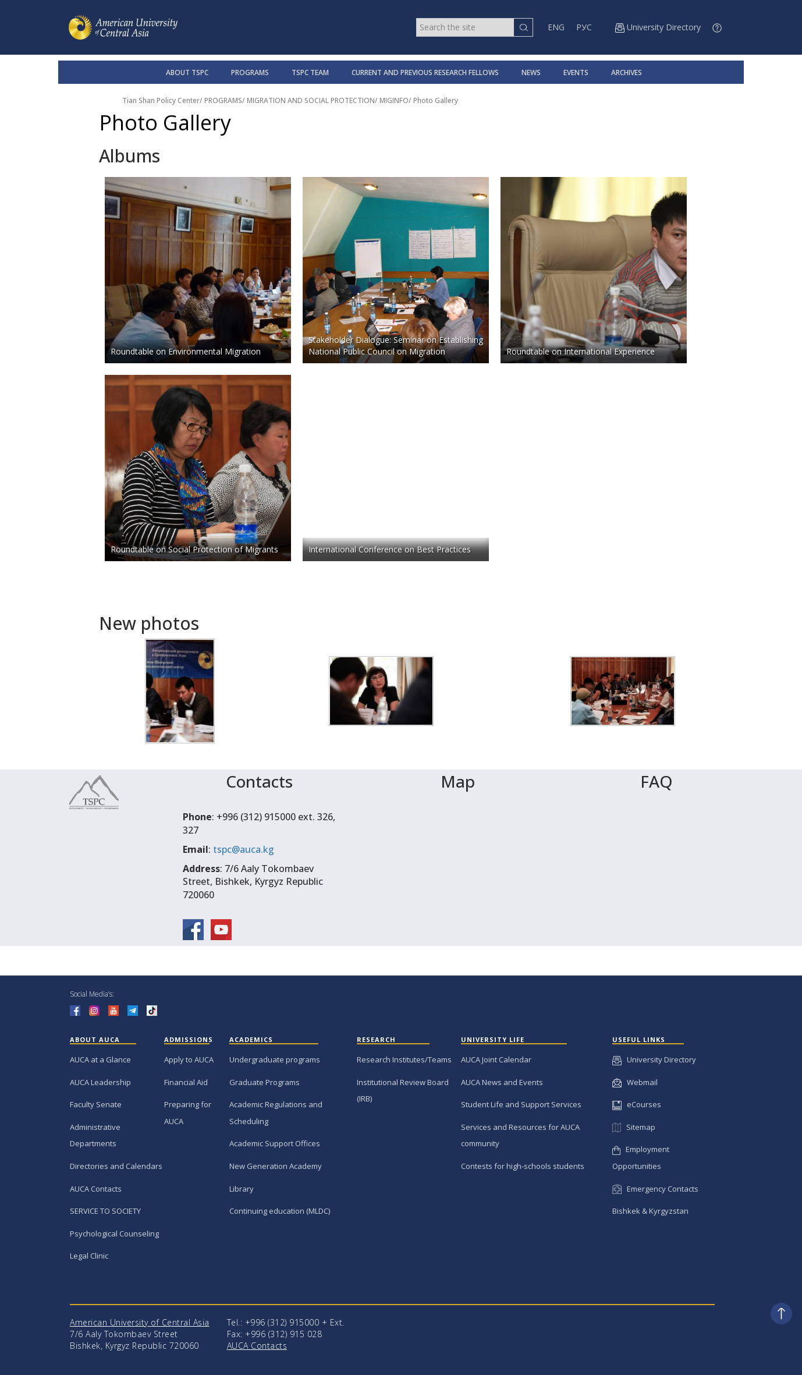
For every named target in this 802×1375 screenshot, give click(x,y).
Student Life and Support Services (521, 1104)
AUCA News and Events (502, 1082)
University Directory (654, 1059)
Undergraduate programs (274, 1059)
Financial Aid (186, 1082)
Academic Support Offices (274, 1143)
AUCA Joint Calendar (496, 1059)
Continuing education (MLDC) (279, 1211)
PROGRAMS (250, 72)
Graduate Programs (264, 1082)
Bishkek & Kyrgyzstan (650, 1211)
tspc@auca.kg (243, 849)
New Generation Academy (275, 1166)
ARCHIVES (626, 72)
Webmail (635, 1082)
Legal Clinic (89, 1255)
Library (241, 1188)
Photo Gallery (435, 100)
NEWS (531, 72)
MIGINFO (394, 100)
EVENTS (575, 72)
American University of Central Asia (140, 1322)
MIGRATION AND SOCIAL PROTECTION (311, 100)
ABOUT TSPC (187, 72)
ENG (556, 27)
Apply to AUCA (189, 1059)
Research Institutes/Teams (404, 1059)
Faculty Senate (96, 1104)
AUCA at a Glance (100, 1059)
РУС (584, 27)
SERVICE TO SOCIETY (105, 1211)
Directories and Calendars (116, 1166)
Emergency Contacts (655, 1188)
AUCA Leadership (100, 1082)
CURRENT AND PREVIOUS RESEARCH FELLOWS (425, 72)
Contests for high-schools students (522, 1166)
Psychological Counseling (114, 1233)
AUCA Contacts (96, 1188)
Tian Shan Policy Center (161, 100)
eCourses (636, 1104)
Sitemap (633, 1127)
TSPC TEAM (310, 72)
